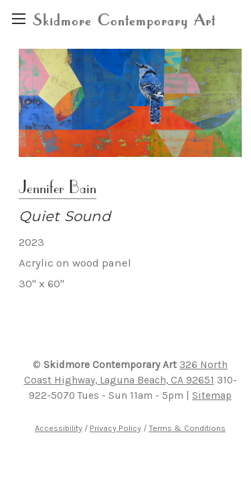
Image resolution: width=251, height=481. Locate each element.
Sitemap (212, 395)
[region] (18, 18)
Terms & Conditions (187, 428)
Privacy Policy (115, 428)
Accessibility (58, 428)
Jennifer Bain (57, 186)
